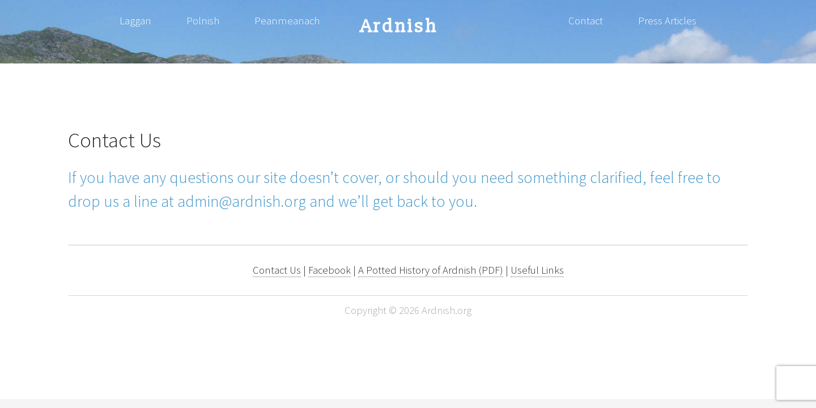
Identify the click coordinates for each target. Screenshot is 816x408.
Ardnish (399, 27)
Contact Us (277, 270)
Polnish (202, 20)
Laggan (135, 20)
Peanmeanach (287, 20)
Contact (585, 20)
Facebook (329, 270)
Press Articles (667, 20)
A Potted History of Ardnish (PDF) (430, 270)
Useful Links (537, 270)
